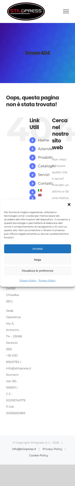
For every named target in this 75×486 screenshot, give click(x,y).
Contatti (45, 183)
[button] (69, 204)
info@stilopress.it (24, 449)
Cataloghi (46, 166)
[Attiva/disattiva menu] (66, 11)
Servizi (44, 174)
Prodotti (45, 157)
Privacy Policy (28, 280)
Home (43, 140)
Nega (37, 259)
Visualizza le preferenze (37, 270)
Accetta (37, 248)
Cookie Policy (38, 455)
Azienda (45, 149)
